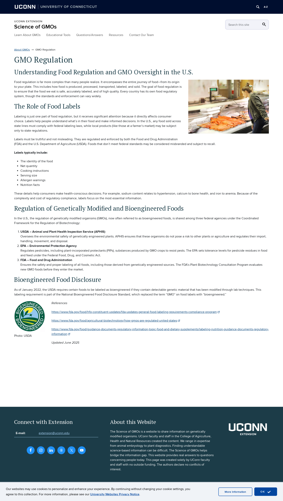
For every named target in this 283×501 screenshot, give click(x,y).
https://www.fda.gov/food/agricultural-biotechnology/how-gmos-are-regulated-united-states (115, 321)
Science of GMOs (35, 27)
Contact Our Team (141, 35)
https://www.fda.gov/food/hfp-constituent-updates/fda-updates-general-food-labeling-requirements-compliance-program (135, 312)
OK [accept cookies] (265, 492)
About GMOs (22, 49)
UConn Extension (28, 21)
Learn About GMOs (27, 35)
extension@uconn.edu (54, 433)
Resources (116, 35)
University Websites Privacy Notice (114, 494)
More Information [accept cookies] (235, 492)
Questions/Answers (89, 35)
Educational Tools (58, 35)
